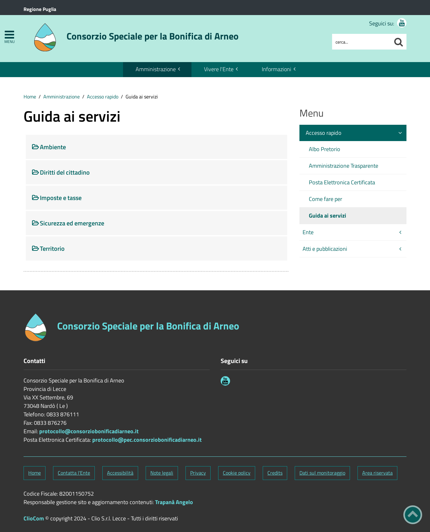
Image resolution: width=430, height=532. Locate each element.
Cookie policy (236, 473)
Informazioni (276, 69)
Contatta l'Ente (74, 473)
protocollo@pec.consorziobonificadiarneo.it (147, 439)
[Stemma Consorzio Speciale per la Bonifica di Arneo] (136, 34)
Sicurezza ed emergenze (72, 223)
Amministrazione (156, 69)
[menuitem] (157, 69)
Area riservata (377, 473)
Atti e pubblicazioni (325, 249)
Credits (274, 473)
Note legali (161, 473)
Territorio (52, 248)
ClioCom (34, 518)
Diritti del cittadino (65, 172)
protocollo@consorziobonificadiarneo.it (89, 431)
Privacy (198, 473)
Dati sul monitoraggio (322, 473)
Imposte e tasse (61, 198)
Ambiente (53, 147)
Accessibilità (120, 473)
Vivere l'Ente (219, 69)
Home (30, 96)
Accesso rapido (102, 96)
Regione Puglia (40, 9)
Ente (308, 232)
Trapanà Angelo (174, 502)
